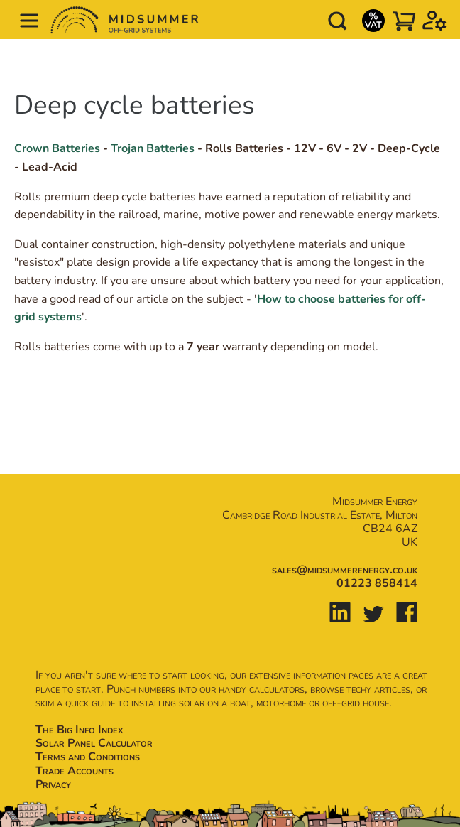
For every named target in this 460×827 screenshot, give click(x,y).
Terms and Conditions (87, 756)
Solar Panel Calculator (94, 743)
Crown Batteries (57, 148)
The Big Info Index (79, 729)
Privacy (53, 784)
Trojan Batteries (153, 148)
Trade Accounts (74, 771)
